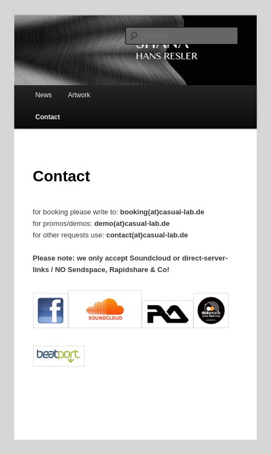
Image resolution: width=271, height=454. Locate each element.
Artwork (79, 95)
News (43, 95)
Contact (47, 117)
